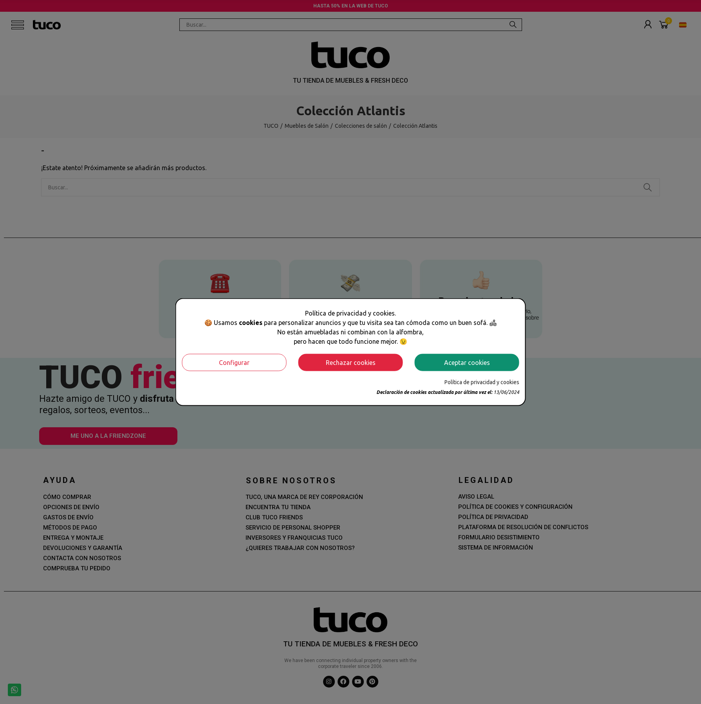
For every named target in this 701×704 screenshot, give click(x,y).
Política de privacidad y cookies (481, 382)
